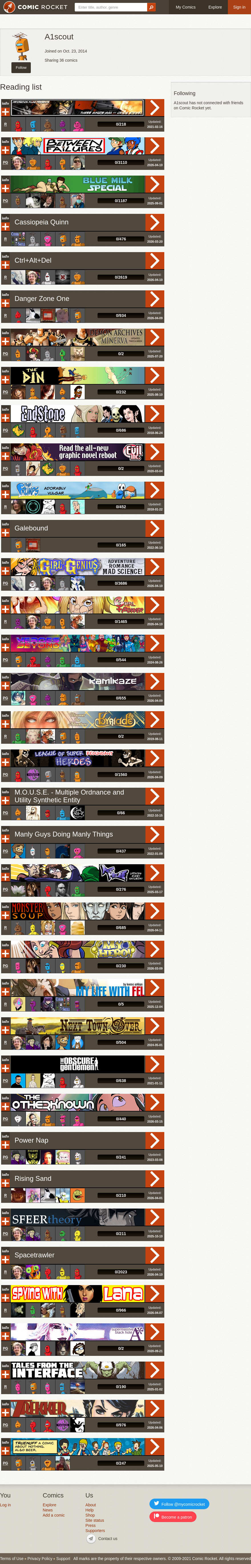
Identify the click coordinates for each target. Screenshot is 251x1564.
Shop (90, 1515)
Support (63, 1558)
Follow (21, 67)
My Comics (185, 7)
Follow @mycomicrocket (179, 1504)
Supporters (95, 1530)
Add (5, 112)
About (91, 1505)
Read (154, 107)
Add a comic (54, 1515)
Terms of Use (11, 1558)
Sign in (239, 7)
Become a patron (173, 1516)
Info (5, 103)
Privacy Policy (39, 1558)
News (48, 1510)
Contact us (108, 1538)
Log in (5, 1505)
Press (91, 1525)
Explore (215, 7)
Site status (95, 1520)
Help (90, 1510)
